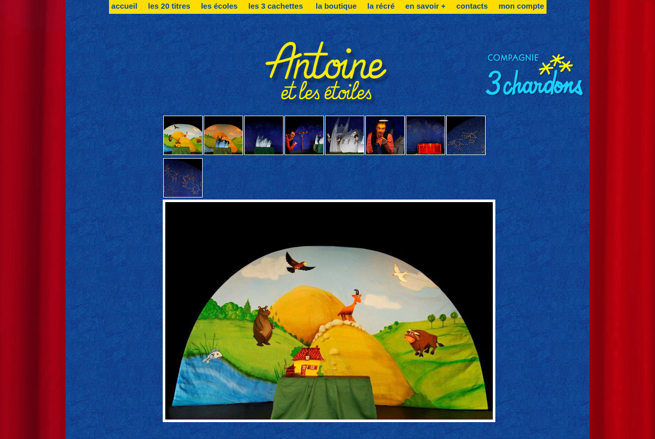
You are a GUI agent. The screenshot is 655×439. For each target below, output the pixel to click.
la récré (381, 6)
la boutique (336, 6)
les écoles (219, 6)
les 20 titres (169, 6)
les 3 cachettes (276, 6)
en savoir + (425, 6)
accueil (125, 6)
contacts (472, 6)
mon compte (521, 6)
